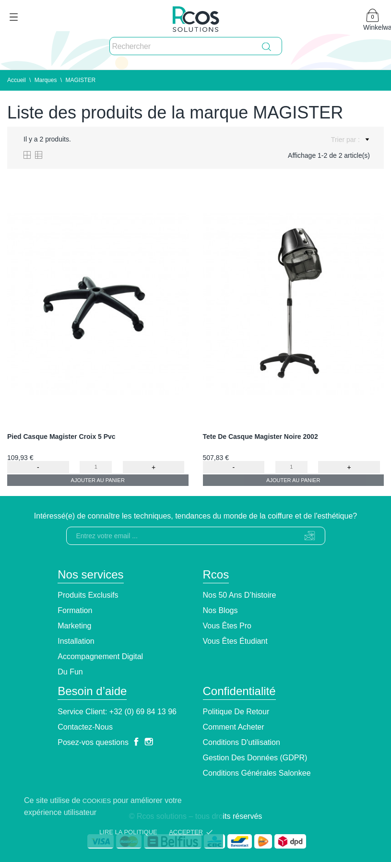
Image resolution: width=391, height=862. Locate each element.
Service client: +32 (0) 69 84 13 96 (117, 712)
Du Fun (70, 672)
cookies (97, 800)
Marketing (74, 626)
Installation (76, 641)
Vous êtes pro (227, 626)
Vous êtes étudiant (235, 641)
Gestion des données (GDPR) (255, 758)
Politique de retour (236, 712)
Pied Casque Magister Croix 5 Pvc (61, 436)
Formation (75, 610)
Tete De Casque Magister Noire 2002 (260, 436)
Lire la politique (128, 832)
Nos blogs (220, 610)
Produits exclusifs (88, 595)
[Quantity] (96, 467)
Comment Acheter (233, 727)
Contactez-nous (85, 727)
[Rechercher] (195, 46)
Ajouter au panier (98, 480)
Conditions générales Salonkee (257, 773)
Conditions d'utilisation (241, 742)
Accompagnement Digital (100, 656)
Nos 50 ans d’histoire (239, 595)
